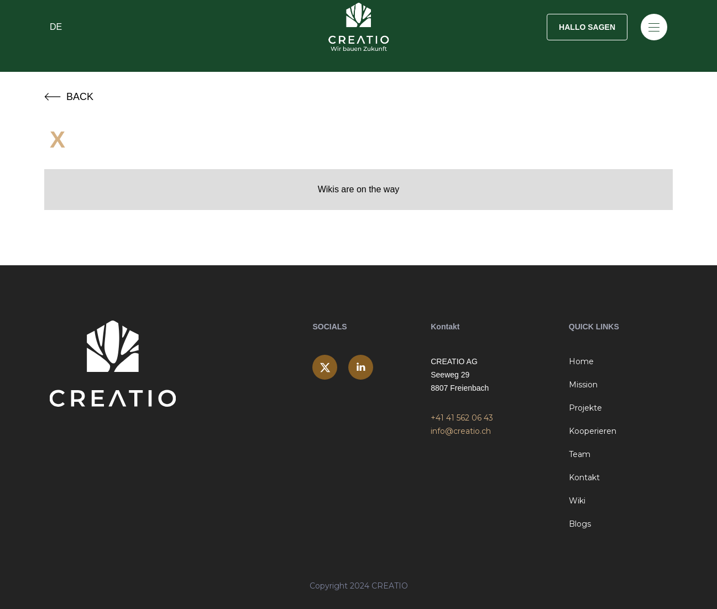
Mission (583, 385)
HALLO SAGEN (587, 27)
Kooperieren (592, 431)
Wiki (577, 501)
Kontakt (584, 477)
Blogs (580, 524)
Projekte (585, 408)
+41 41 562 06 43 (462, 418)
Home (581, 361)
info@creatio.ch (461, 431)
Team (579, 454)
